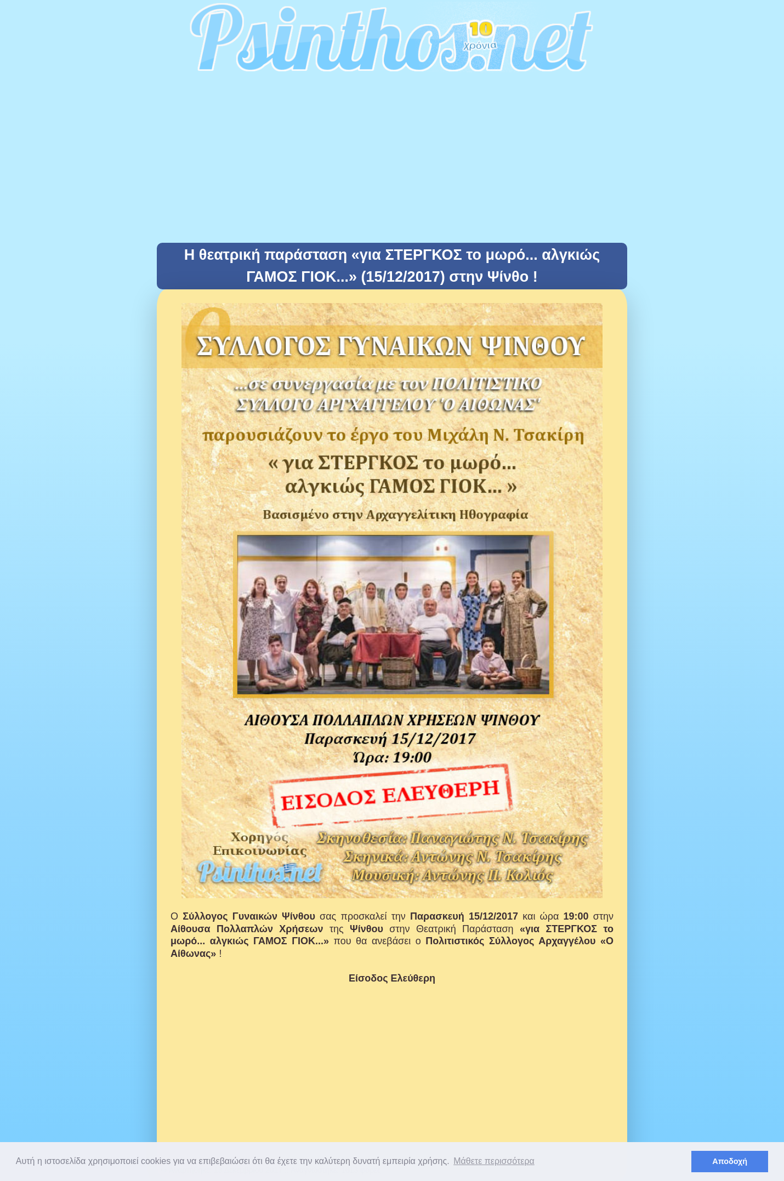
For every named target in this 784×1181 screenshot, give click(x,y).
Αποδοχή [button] (729, 1161)
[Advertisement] (392, 160)
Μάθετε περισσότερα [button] (494, 1161)
